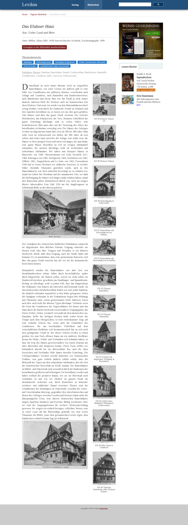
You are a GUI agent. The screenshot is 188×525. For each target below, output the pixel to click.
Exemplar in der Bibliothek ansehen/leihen (44, 47)
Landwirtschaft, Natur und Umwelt (55, 66)
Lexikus (29, 4)
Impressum (104, 508)
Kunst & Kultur (30, 66)
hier (139, 105)
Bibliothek (93, 5)
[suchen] (134, 4)
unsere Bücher (129, 67)
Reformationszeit (44, 62)
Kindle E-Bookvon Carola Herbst (145, 77)
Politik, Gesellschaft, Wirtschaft (92, 62)
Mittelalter (28, 62)
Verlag (75, 5)
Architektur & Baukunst (64, 62)
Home (24, 14)
